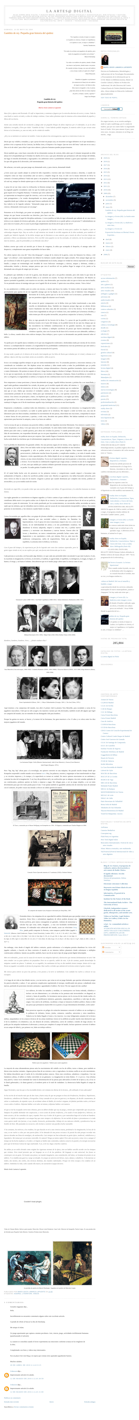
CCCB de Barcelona (108, 727)
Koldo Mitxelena (107, 764)
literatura (27, 1293)
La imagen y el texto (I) (113, 229)
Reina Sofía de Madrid (109, 804)
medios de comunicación (109, 380)
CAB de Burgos (106, 709)
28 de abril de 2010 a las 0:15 (25, 1365)
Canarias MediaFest (108, 830)
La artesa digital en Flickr (110, 657)
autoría (103, 303)
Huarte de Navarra (107, 758)
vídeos (36, 1293)
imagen (103, 359)
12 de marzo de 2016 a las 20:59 (27, 1379)
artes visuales (105, 291)
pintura (103, 396)
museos (103, 384)
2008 (106, 254)
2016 (106, 169)
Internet (103, 362)
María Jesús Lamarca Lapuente (118, 67)
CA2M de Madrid (107, 703)
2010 (106, 190)
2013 (106, 179)
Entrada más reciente (11, 1402)
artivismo (104, 297)
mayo (108, 207)
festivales (104, 346)
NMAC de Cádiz (107, 798)
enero (108, 250)
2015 (106, 172)
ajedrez (17, 1293)
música (103, 387)
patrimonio (105, 393)
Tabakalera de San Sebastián (111, 808)
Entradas (106, 947)
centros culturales (107, 309)
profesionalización (107, 402)
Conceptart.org (106, 833)
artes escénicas (106, 288)
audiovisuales (105, 300)
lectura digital (106, 368)
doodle (103, 328)
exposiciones (105, 343)
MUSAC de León (107, 795)
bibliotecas (104, 306)
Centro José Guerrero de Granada (112, 739)
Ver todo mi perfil (109, 97)
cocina (103, 318)
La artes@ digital (69, 11)
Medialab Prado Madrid (109, 786)
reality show (105, 408)
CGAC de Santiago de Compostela (113, 742)
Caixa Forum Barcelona (109, 715)
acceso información (108, 278)
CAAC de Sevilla (107, 706)
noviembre (110, 200)
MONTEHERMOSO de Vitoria (112, 792)
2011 (106, 186)
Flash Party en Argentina (109, 836)
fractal (103, 350)
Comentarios (107, 952)
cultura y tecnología (108, 325)
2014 (106, 176)
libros (103, 371)
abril (107, 239)
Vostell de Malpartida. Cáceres (111, 814)
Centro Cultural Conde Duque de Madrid (115, 736)
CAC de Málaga (106, 712)
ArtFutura (104, 827)
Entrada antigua (89, 1402)
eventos (103, 340)
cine (102, 315)
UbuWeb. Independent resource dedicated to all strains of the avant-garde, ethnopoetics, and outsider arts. (118, 910)
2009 (106, 193)
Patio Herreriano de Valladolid (111, 801)
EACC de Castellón (108, 746)
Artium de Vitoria (107, 700)
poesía (103, 399)
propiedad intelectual (108, 405)
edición (103, 334)
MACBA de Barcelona (109, 773)
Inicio (52, 1402)
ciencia (103, 312)
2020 (106, 158)
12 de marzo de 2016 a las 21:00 (27, 1392)
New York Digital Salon (109, 840)
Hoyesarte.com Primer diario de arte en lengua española (117, 888)
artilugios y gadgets (108, 294)
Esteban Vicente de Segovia (110, 749)
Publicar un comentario (12, 1398)
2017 (106, 165)
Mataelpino (105, 377)
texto (102, 421)
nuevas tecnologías (107, 390)
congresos (104, 322)
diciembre (109, 196)
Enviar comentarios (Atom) (24, 1407)
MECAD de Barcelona (109, 783)
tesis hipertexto (106, 418)
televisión (104, 414)
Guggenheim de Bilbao (109, 755)
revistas (103, 412)
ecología (104, 331)
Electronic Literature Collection (116, 884)
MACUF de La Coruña (109, 777)
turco (43, 773)
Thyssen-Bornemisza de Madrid (112, 811)
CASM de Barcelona (108, 724)
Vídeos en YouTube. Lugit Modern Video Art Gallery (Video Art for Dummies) (117, 918)
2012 (106, 183)
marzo (108, 243)
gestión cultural (106, 353)
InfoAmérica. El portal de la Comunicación (114, 894)
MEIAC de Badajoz (108, 789)
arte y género (105, 284)
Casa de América (107, 721)
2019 (106, 161)
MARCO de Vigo (107, 780)
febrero (108, 246)
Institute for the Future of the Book (117, 899)
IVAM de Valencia (107, 761)
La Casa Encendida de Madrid (111, 767)
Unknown (13, 1371)
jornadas (104, 365)
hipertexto (104, 356)
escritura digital (106, 337)
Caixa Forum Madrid (108, 718)
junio (108, 204)
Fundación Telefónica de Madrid (112, 752)
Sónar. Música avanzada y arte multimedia (116, 848)
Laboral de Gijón (107, 770)
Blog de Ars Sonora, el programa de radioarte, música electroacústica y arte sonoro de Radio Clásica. (117, 868)
